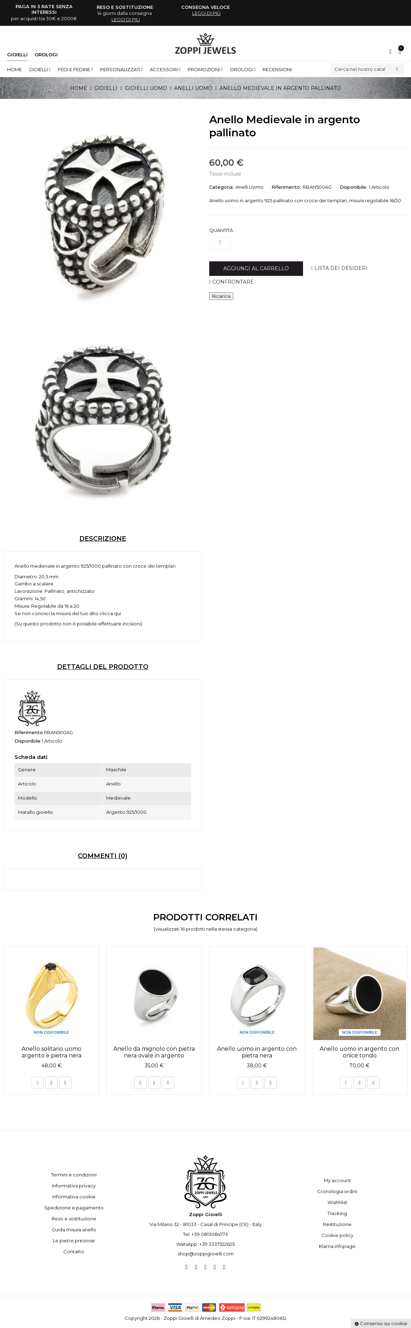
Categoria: (221, 187)
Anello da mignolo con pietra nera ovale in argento (154, 1052)
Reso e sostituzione (74, 1218)
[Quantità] (219, 243)
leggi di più (126, 19)
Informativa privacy (74, 1185)
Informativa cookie (74, 1196)
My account (337, 1180)
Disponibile (28, 741)
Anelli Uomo (249, 187)
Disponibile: (353, 187)
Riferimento (29, 732)
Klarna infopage (337, 1246)
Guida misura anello (74, 1229)
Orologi (46, 54)
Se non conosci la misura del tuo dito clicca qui (68, 613)
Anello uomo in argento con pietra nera (257, 1052)
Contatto (73, 1251)
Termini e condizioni (74, 1174)
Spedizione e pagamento (74, 1207)
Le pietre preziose (74, 1240)
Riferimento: (286, 187)
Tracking (337, 1213)
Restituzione (337, 1224)
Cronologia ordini (337, 1191)
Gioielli (17, 54)
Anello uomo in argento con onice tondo (359, 1052)
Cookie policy (337, 1235)
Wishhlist (337, 1202)
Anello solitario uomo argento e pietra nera (51, 1052)
